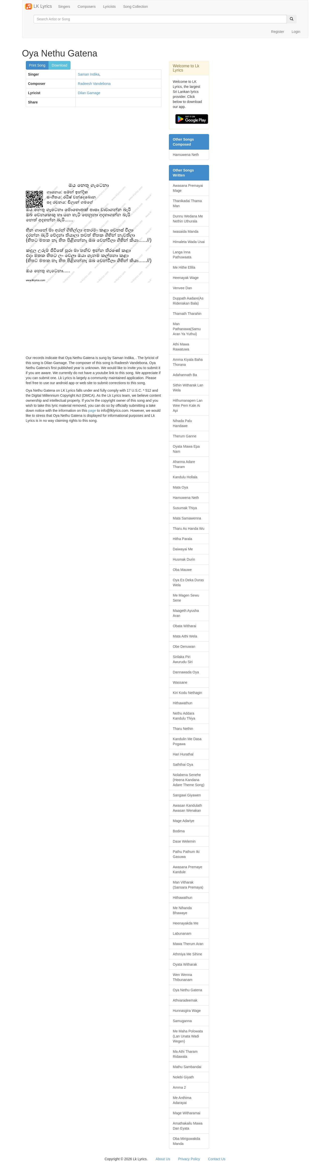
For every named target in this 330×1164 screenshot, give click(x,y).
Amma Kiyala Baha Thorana (188, 362)
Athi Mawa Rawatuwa (181, 346)
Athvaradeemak (185, 1000)
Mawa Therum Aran (188, 944)
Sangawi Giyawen (187, 795)
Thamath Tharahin (187, 314)
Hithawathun (182, 703)
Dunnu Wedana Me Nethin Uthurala (188, 218)
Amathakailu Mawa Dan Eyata (188, 1125)
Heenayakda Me (186, 923)
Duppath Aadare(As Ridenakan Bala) (188, 300)
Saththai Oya (183, 765)
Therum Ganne (184, 436)
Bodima (179, 831)
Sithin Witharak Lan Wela (188, 387)
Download (59, 65)
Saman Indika (88, 74)
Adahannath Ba (185, 375)
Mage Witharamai (187, 1113)
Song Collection (135, 7)
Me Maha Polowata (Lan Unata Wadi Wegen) (188, 1036)
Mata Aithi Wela (185, 636)
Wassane (180, 682)
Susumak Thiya (185, 508)
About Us (163, 1159)
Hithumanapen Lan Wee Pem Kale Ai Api (188, 405)
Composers (87, 7)
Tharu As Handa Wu (189, 529)
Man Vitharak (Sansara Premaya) (188, 884)
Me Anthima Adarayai (182, 1100)
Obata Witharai (184, 626)
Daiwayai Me (183, 549)
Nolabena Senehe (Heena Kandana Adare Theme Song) (189, 780)
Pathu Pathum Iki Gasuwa (186, 854)
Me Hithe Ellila (184, 267)
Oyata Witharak (185, 964)
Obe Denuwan (184, 647)
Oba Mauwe (182, 570)
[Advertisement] (93, 147)
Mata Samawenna (187, 518)
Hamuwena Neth (186, 155)
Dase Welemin (184, 841)
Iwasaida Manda (186, 231)
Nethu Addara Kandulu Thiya (184, 715)
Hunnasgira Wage (187, 1011)
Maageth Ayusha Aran (186, 613)
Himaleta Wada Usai (189, 242)
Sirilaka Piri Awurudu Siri (183, 659)
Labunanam (182, 934)
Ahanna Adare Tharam (184, 464)
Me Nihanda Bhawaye (182, 910)
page (92, 411)
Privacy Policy (189, 1159)
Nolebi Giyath (183, 1077)
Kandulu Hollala (185, 477)
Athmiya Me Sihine (187, 954)
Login (296, 32)
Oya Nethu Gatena (187, 990)
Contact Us (216, 1159)
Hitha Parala (182, 539)
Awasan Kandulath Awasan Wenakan (187, 807)
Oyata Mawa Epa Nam (186, 448)
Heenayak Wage (186, 278)
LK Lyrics (38, 6)
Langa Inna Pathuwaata (182, 254)
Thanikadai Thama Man (187, 203)
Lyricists (109, 7)
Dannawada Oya (186, 672)
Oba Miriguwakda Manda (186, 1141)
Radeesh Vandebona (94, 84)
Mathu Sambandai (187, 1067)
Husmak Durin (184, 559)
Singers (64, 7)
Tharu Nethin (183, 729)
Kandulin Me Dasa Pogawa (187, 741)
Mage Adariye (183, 821)
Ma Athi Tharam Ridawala (185, 1054)
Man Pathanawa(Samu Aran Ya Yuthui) (187, 329)
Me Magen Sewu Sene (186, 597)
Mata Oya (180, 487)
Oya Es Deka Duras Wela (188, 582)
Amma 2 (179, 1087)
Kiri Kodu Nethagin (187, 693)
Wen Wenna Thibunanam (182, 977)
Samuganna (182, 1021)
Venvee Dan (182, 288)
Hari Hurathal (183, 754)
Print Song (37, 65)
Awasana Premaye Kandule (187, 869)
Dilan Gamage (89, 93)
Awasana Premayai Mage (188, 188)
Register (277, 32)
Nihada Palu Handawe (182, 423)
